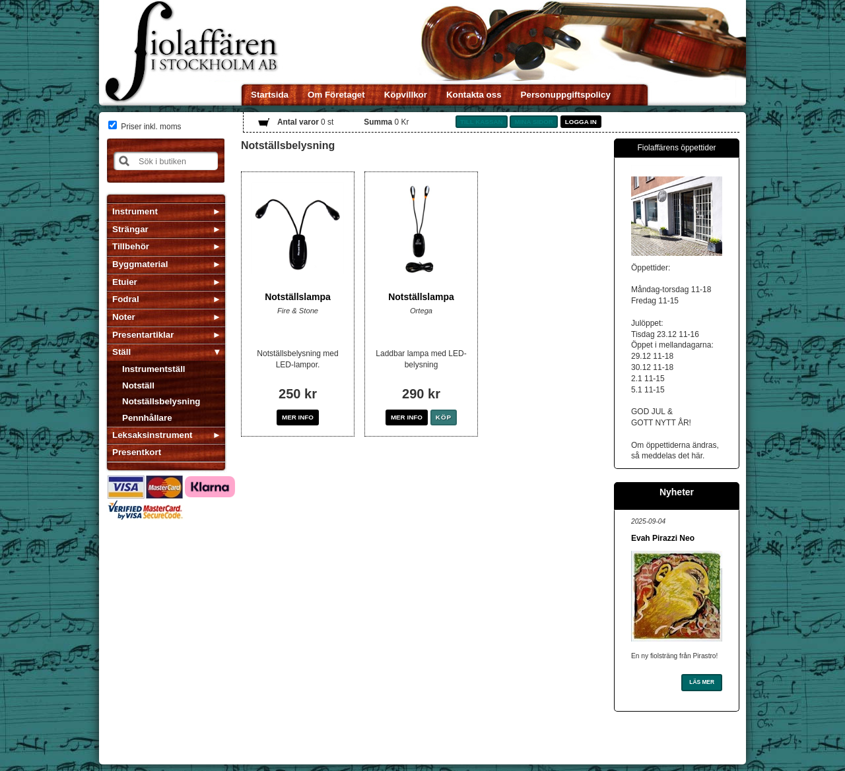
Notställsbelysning (161, 401)
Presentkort (136, 452)
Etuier (124, 282)
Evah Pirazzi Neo (662, 538)
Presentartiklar (143, 335)
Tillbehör (130, 246)
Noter (123, 317)
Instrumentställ (154, 369)
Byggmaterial (140, 264)
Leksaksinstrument (152, 435)
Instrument (135, 211)
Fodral (125, 299)
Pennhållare (147, 418)
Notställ (138, 385)
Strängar (130, 229)
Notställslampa (298, 297)
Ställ (121, 352)
